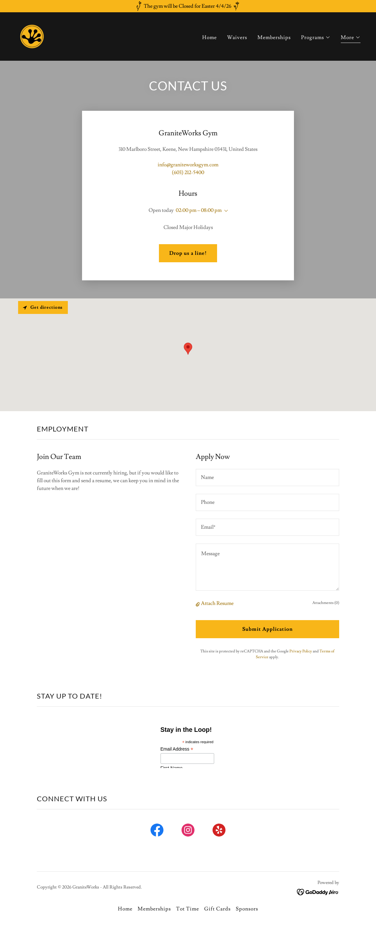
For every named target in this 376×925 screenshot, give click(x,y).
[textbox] (267, 477)
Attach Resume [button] (217, 603)
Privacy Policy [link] (300, 651)
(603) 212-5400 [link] (188, 172)
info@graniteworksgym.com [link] (188, 164)
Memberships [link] (274, 37)
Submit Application (267, 629)
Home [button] (125, 909)
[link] (32, 35)
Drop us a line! (188, 253)
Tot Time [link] (187, 909)
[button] (315, 37)
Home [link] (209, 37)
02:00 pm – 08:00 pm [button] (199, 210)
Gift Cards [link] (217, 909)
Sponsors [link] (247, 909)
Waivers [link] (237, 37)
